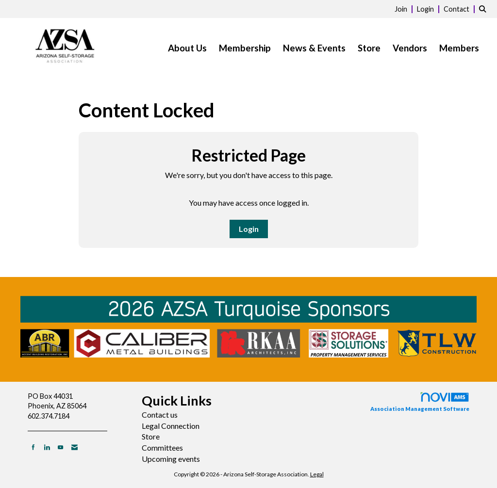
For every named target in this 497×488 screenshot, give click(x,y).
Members (459, 48)
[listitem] (405, 8)
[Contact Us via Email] (74, 447)
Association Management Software (419, 401)
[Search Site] (484, 8)
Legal (317, 474)
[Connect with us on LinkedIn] (46, 447)
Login (249, 228)
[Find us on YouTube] (60, 447)
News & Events (314, 48)
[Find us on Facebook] (33, 447)
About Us (187, 48)
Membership (245, 48)
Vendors (410, 48)
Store (369, 48)
